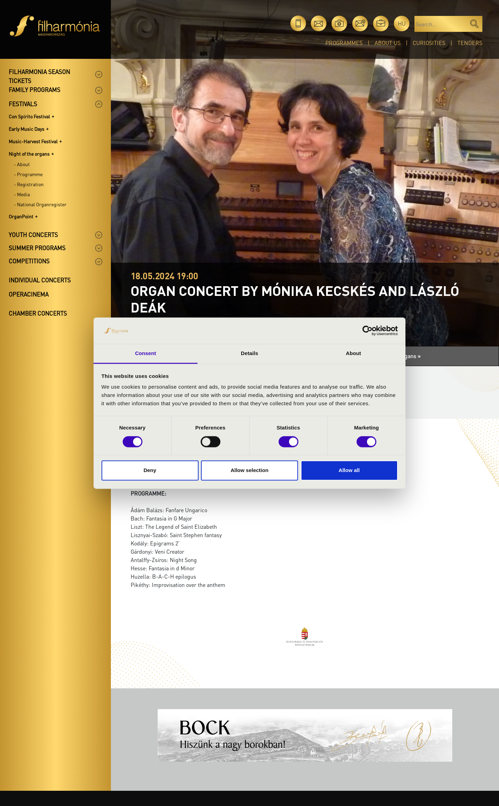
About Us (388, 42)
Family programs (34, 89)
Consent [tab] (145, 353)
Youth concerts (33, 234)
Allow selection (249, 470)
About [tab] (353, 353)
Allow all (349, 470)
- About (22, 164)
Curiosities (429, 42)
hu (402, 23)
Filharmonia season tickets (39, 76)
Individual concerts (40, 280)
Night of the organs (29, 154)
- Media (22, 194)
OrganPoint (21, 216)
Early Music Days (26, 129)
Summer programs (37, 248)
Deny (149, 470)
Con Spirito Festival (29, 116)
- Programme (28, 174)
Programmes (343, 42)
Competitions (29, 261)
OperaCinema (29, 294)
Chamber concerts (38, 313)
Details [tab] (249, 353)
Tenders (469, 42)
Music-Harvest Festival (33, 141)
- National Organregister (40, 204)
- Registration (29, 184)
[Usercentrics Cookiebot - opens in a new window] (367, 330)
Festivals (23, 104)
